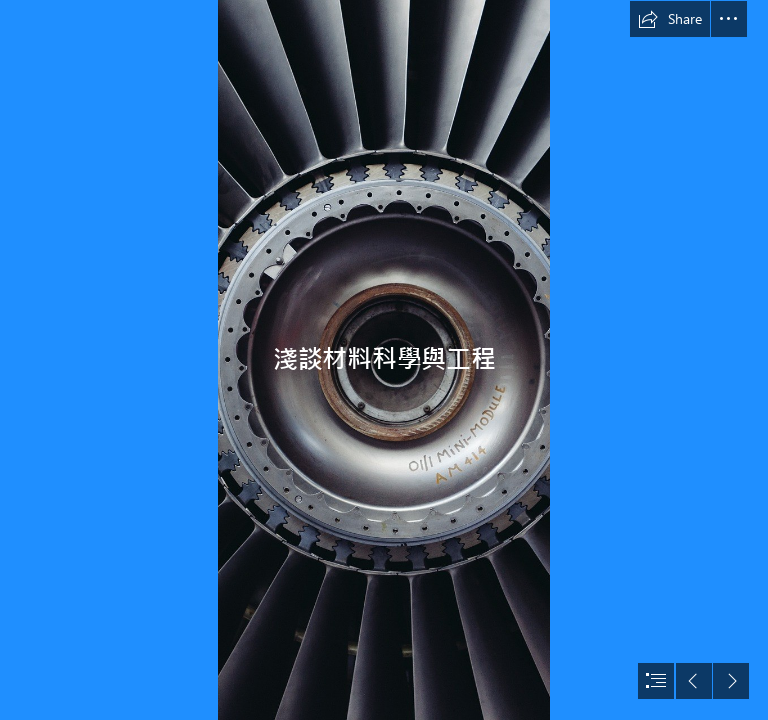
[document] (384, 360)
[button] (670, 19)
